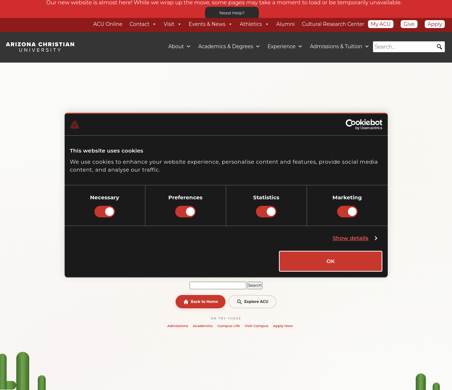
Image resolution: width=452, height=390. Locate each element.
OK (330, 261)
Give (409, 24)
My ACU (381, 24)
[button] (439, 46)
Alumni (285, 24)
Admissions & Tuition (339, 46)
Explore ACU (252, 302)
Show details (351, 238)
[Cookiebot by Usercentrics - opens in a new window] (351, 124)
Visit (172, 24)
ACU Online (107, 24)
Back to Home (200, 302)
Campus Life (228, 325)
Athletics (254, 24)
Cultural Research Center (333, 24)
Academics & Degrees (229, 46)
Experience (285, 46)
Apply (435, 24)
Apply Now (283, 325)
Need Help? (231, 12)
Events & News (211, 24)
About (179, 46)
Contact (143, 24)
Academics (203, 325)
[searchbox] (409, 46)
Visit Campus (256, 325)
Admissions (177, 325)
